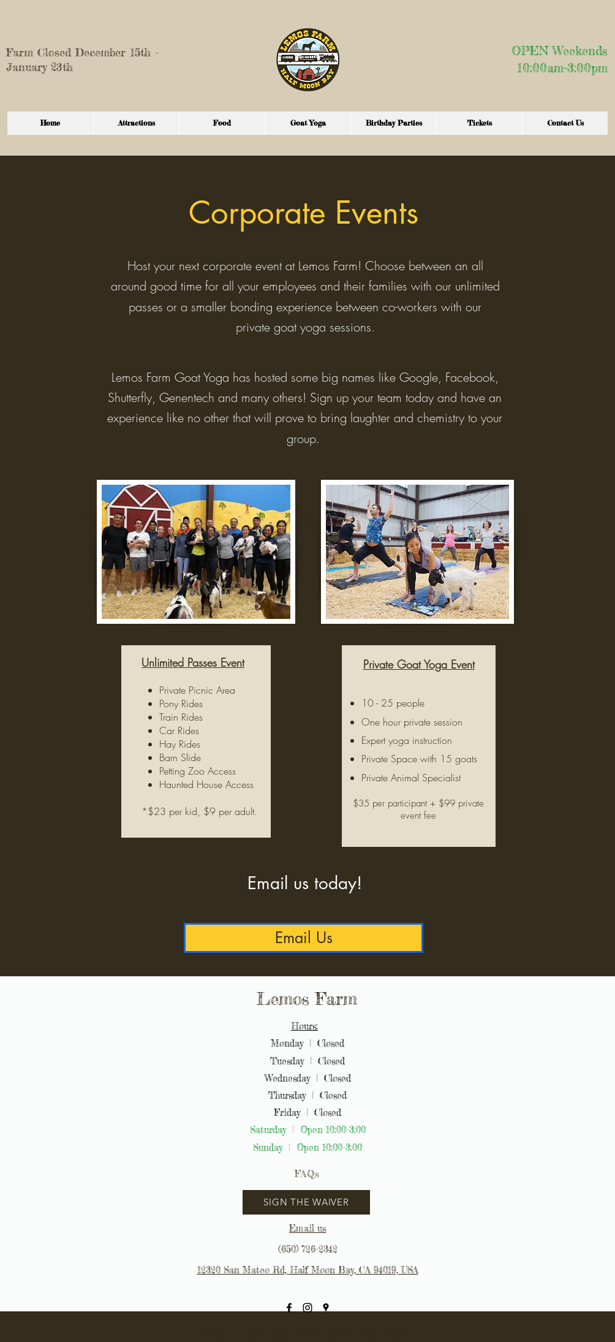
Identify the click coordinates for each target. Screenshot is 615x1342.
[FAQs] (306, 1173)
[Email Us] (303, 938)
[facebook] (289, 1308)
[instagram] (307, 1308)
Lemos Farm (307, 998)
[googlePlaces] (326, 1308)
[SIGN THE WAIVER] (306, 1202)
